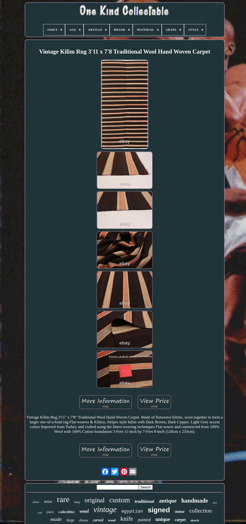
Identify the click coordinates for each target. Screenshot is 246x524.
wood (112, 520)
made (56, 519)
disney (83, 520)
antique (167, 501)
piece (50, 512)
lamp (77, 502)
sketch (194, 520)
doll (215, 502)
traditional (144, 501)
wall (40, 512)
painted (144, 519)
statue (180, 511)
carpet (180, 519)
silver (36, 502)
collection (200, 511)
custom (119, 500)
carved (98, 520)
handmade (194, 500)
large (70, 520)
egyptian (132, 511)
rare (63, 499)
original (94, 500)
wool (84, 511)
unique (162, 519)
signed (159, 510)
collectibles (67, 512)
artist (48, 501)
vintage (105, 509)
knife (126, 518)
